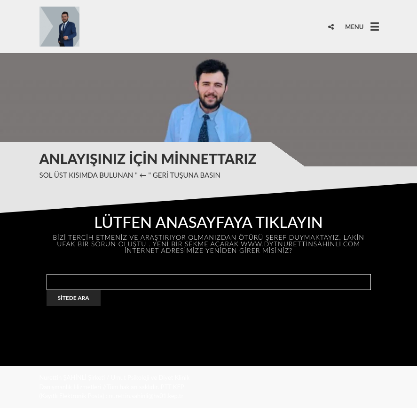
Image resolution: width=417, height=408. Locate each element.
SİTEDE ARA (73, 297)
